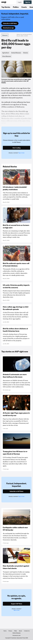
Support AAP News (16, 604)
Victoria (25, 53)
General (4, 35)
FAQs (15, 630)
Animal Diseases (16, 53)
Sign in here (21, 152)
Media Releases (17, 633)
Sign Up (27, 2)
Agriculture (5, 53)
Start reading (16, 148)
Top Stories (5, 7)
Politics (16, 7)
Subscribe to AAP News (10, 23)
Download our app (8, 28)
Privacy (10, 630)
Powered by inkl (16, 635)
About (20, 630)
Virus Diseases (6, 56)
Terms (5, 630)
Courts (24, 7)
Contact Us (26, 630)
